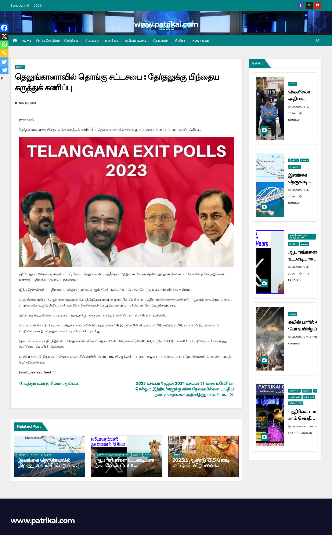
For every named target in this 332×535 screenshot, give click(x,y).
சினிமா (180, 41)
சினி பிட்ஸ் (294, 397)
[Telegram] (4, 70)
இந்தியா (20, 66)
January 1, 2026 (304, 426)
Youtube (200, 41)
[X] (4, 36)
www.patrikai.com (166, 24)
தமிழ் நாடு (46, 454)
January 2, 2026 (305, 337)
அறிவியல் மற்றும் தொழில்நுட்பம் (113, 454)
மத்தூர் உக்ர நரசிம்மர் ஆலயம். (49, 383)
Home (26, 41)
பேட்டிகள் (92, 41)
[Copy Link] (4, 53)
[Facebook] (4, 28)
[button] (318, 41)
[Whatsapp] (4, 44)
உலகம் (34, 454)
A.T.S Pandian (300, 433)
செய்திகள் (71, 41)
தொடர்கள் (161, 41)
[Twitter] (4, 61)
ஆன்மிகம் (111, 41)
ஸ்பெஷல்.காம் (136, 41)
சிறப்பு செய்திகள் (48, 41)
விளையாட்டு (295, 403)
